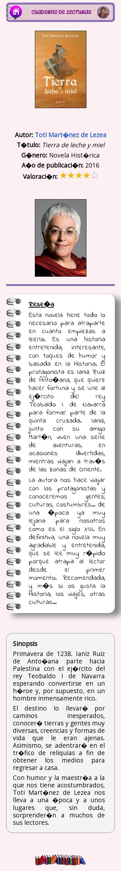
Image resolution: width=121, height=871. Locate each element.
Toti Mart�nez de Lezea (70, 134)
